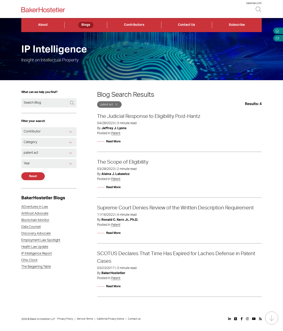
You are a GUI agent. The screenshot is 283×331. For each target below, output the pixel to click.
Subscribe (237, 24)
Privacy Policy (65, 319)
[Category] (71, 142)
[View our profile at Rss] (260, 318)
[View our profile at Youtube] (254, 318)
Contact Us (186, 24)
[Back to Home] (43, 9)
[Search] (49, 102)
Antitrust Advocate (34, 213)
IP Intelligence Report (36, 253)
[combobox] (49, 131)
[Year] (71, 163)
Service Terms (85, 319)
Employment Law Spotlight (40, 240)
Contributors (134, 24)
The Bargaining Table (36, 266)
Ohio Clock (29, 260)
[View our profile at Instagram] (247, 318)
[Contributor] (71, 131)
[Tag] (71, 152)
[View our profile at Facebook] (242, 318)
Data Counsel (31, 226)
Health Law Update (34, 246)
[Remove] (116, 104)
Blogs (85, 24)
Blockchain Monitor (35, 220)
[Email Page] (276, 38)
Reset (33, 176)
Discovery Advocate (36, 233)
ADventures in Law (34, 206)
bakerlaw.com (254, 3)
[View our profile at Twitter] (235, 318)
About (43, 24)
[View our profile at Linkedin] (229, 318)
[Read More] (109, 141)
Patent (115, 133)
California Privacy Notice (110, 319)
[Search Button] (259, 9)
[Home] (276, 31)
